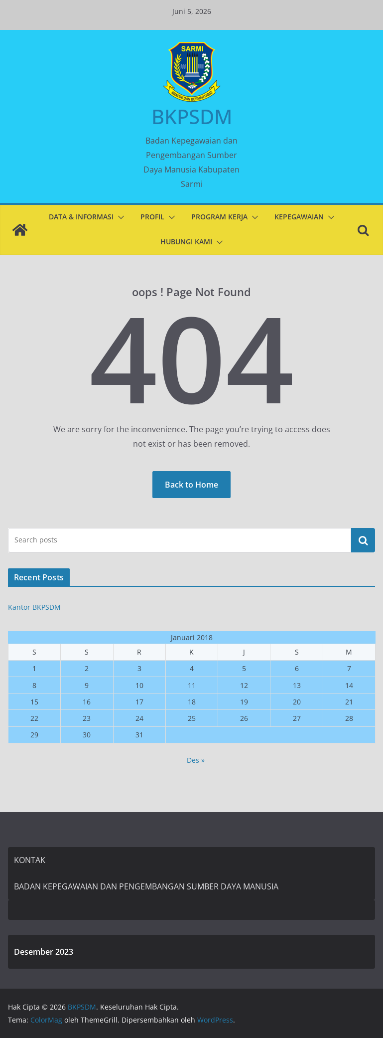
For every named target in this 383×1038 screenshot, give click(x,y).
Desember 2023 (43, 951)
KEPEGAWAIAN (299, 216)
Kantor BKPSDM (34, 607)
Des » (196, 760)
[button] (119, 217)
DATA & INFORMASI (81, 216)
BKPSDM (191, 116)
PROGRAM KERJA (219, 216)
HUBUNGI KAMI (186, 241)
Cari (363, 539)
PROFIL (152, 216)
